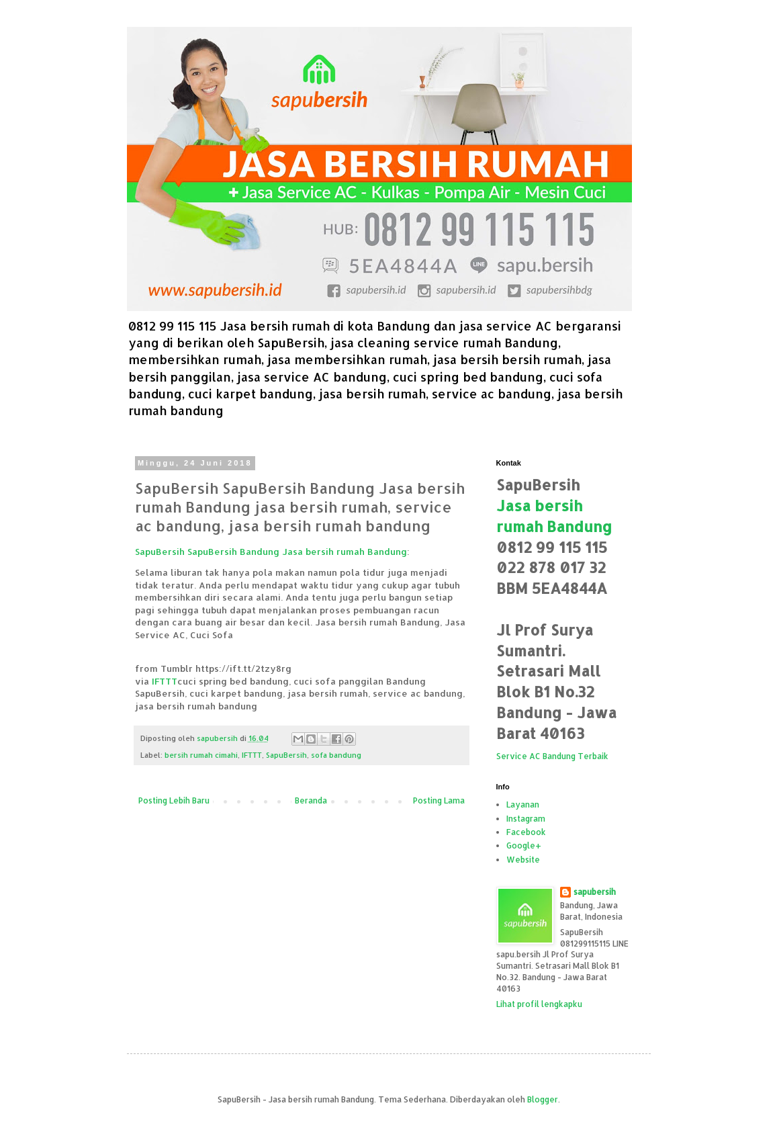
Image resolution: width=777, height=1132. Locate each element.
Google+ (523, 845)
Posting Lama (439, 800)
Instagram (525, 819)
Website (523, 860)
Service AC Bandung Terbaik (552, 756)
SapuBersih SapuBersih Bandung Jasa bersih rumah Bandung (271, 551)
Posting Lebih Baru (174, 800)
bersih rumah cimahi (201, 755)
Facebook (526, 832)
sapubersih (595, 892)
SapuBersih (286, 755)
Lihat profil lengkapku (539, 1004)
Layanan (522, 804)
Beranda (311, 800)
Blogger (542, 1099)
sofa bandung (336, 755)
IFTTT (164, 681)
